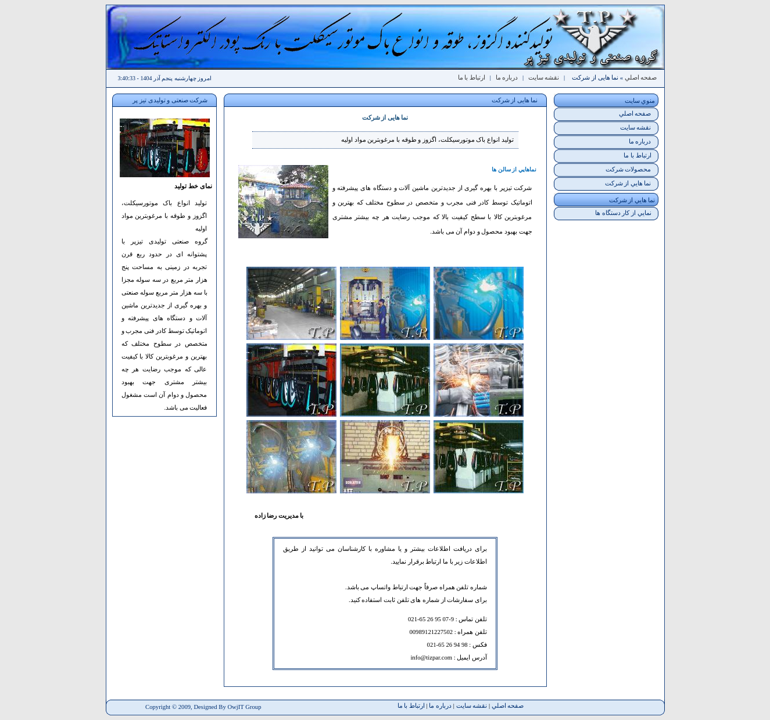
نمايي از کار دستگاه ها (623, 213)
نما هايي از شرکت (628, 183)
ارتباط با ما (471, 77)
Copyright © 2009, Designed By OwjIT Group (203, 707)
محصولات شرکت (628, 169)
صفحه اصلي (641, 77)
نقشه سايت (544, 77)
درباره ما (507, 77)
